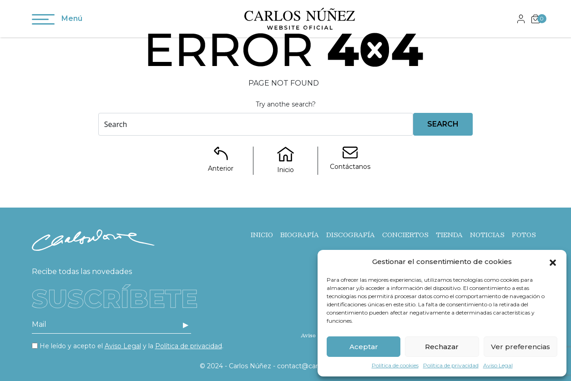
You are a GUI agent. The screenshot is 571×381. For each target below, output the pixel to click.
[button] (552, 261)
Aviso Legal (498, 365)
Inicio (262, 235)
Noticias (487, 235)
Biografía (299, 235)
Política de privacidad (451, 365)
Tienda (449, 235)
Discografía (350, 235)
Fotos (524, 235)
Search (443, 124)
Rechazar (442, 346)
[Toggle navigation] (43, 21)
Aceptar (363, 346)
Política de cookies (395, 365)
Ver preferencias (520, 346)
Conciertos (405, 235)
